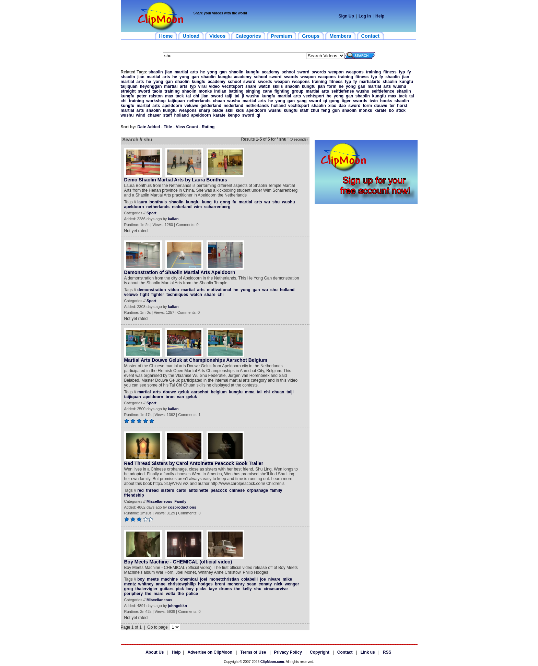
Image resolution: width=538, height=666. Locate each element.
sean (251, 584)
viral (202, 86)
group (297, 91)
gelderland (210, 105)
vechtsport (232, 86)
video (214, 86)
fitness (390, 72)
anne (160, 584)
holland (278, 105)
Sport (151, 213)
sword (303, 72)
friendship (134, 495)
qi (325, 100)
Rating (208, 126)
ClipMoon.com (272, 662)
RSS (387, 652)
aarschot (200, 392)
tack (180, 96)
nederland (233, 105)
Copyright (319, 652)
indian (220, 91)
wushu (399, 86)
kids (240, 110)
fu (216, 202)
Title (168, 126)
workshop (156, 100)
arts (194, 72)
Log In (365, 16)
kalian (173, 219)
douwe (380, 105)
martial (181, 72)
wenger (292, 584)
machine (169, 579)
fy (409, 72)
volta (170, 593)
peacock (219, 490)
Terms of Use (253, 652)
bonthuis (158, 202)
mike (287, 579)
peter (142, 96)
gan (222, 72)
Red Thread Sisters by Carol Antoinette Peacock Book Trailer (194, 463)
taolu (157, 91)
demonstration (151, 289)
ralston (156, 96)
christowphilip (182, 584)
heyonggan (151, 86)
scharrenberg (217, 206)
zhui (315, 110)
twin (374, 100)
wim (198, 206)
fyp (402, 72)
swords (319, 72)
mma (250, 392)
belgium (218, 392)
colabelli (249, 579)
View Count (187, 126)
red (140, 490)
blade (217, 110)
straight (128, 91)
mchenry (236, 584)
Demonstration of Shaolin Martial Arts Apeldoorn (179, 272)
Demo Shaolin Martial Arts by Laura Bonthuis (175, 179)
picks (201, 588)
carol (181, 490)
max (169, 96)
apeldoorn (172, 105)
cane (267, 91)
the (237, 588)
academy (270, 72)
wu (267, 202)
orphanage (257, 490)
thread (152, 490)
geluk (183, 392)
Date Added (148, 126)
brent (220, 584)
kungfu (252, 72)
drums (225, 588)
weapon (336, 72)
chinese (237, 490)
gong (334, 100)
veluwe (191, 105)
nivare (274, 579)
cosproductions (182, 507)
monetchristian (224, 579)
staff (304, 110)
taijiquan (129, 86)
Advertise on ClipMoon (209, 652)
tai (188, 96)
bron (170, 396)
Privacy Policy (288, 652)
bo (391, 110)
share (250, 86)
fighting (282, 91)
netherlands (199, 100)
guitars (167, 588)
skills (277, 86)
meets (153, 579)
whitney (146, 584)
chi (196, 96)
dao (342, 105)
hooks (386, 100)
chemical (189, 579)
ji (243, 96)
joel (203, 579)
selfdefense (342, 91)
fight (144, 294)
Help (379, 16)
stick (401, 110)
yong (212, 72)
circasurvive (276, 588)
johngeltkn (177, 606)
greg (128, 588)
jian (168, 72)
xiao (332, 105)
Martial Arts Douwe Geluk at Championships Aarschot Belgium (195, 360)
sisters (167, 490)
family (276, 490)
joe (263, 579)
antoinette (198, 490)
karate (380, 110)
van (180, 396)
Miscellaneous (159, 501)
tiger (346, 100)
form (332, 86)
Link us (368, 652)
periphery (133, 593)
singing (253, 91)
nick (278, 584)
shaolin (156, 72)
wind (140, 115)
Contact (345, 652)
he (202, 72)
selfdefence (383, 91)
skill (229, 110)
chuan (219, 100)
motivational (219, 289)
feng (325, 110)
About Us (154, 652)
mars (159, 593)
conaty (265, 584)
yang (302, 100)
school (288, 72)
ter (392, 105)
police (192, 593)
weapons (354, 72)
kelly (247, 588)
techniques (177, 294)
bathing (236, 91)
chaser (154, 115)
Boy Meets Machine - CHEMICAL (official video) (178, 561)
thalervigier (146, 588)
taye (213, 588)
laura (142, 202)
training (373, 72)
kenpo (234, 115)
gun (336, 110)
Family (180, 501)
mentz (130, 584)
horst (402, 105)
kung (207, 202)
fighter (157, 294)
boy (140, 579)
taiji (228, 96)
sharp (204, 110)
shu (276, 202)
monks (205, 91)
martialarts (369, 81)
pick (180, 588)
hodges (205, 584)
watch (264, 86)
